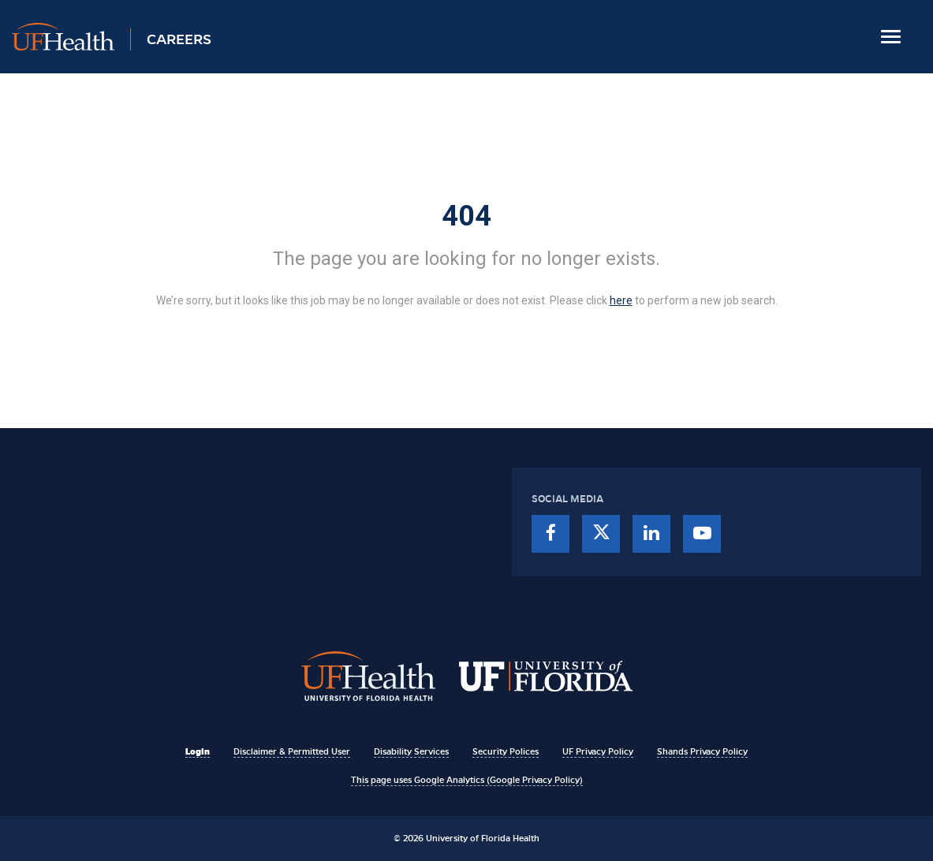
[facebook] (550, 534)
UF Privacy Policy (597, 751)
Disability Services (411, 751)
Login (197, 751)
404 (466, 216)
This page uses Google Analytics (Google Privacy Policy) (467, 779)
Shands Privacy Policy (702, 751)
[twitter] (601, 534)
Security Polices (505, 751)
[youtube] (702, 534)
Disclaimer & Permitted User (291, 751)
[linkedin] (651, 534)
